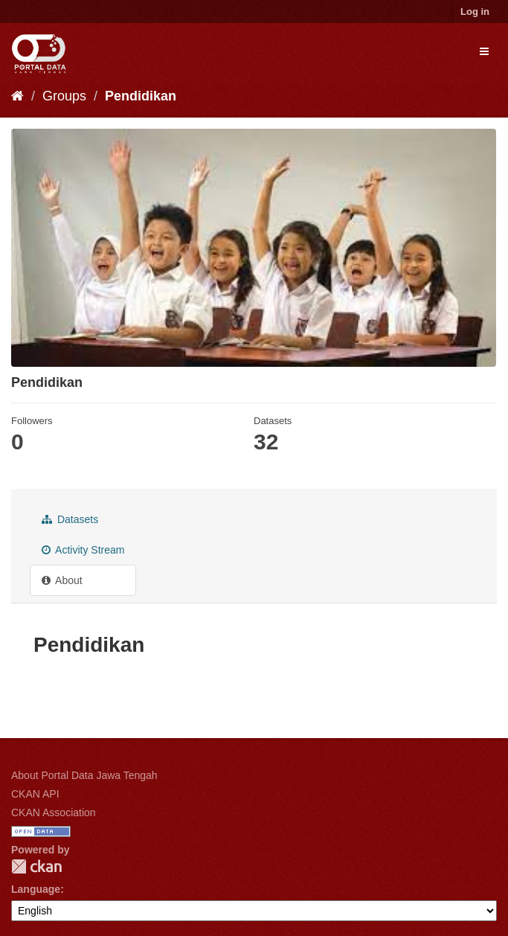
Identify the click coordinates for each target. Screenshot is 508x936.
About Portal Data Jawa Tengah (84, 775)
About (62, 580)
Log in (474, 11)
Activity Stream (83, 550)
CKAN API (35, 794)
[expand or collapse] (484, 51)
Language (35, 889)
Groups (64, 96)
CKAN (36, 866)
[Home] (17, 96)
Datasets (70, 519)
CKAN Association (53, 812)
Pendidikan (140, 96)
